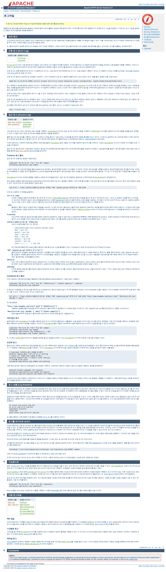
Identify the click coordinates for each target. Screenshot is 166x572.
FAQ (151, 4)
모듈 (140, 4)
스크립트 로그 (12, 529)
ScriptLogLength (27, 513)
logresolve (59, 200)
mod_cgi (11, 502)
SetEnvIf (26, 127)
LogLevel (21, 60)
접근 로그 (71, 99)
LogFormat (27, 124)
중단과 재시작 (100, 524)
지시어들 (146, 4)
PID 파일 (10, 519)
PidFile (23, 502)
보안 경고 (147, 26)
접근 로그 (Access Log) (151, 32)
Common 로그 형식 (15, 155)
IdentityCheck (83, 209)
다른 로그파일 (148, 42)
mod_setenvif (14, 124)
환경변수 (72, 345)
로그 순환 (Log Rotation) (152, 34)
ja (132, 19)
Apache (6, 11)
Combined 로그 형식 (15, 276)
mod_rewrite (13, 505)
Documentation (26, 11)
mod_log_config (15, 122)
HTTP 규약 (65, 264)
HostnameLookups (60, 198)
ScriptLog (24, 509)
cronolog (21, 454)
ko (135, 19)
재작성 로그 (12, 539)
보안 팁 (30, 42)
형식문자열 (34, 151)
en (125, 19)
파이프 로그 (46, 417)
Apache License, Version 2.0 (26, 568)
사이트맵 (161, 4)
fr (128, 19)
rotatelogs (95, 443)
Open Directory (90, 139)
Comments (147, 48)
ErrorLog (21, 58)
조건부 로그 (12, 342)
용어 (155, 4)
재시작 (136, 391)
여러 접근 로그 (13, 318)
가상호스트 (147, 39)
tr (139, 19)
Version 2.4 (36, 11)
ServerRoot (99, 177)
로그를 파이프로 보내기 (152, 37)
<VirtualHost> (117, 466)
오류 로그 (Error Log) (151, 29)
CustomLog (27, 122)
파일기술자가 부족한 (111, 474)
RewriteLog (25, 505)
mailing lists (133, 559)
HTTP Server (14, 11)
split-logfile (55, 490)
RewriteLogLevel (27, 507)
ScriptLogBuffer (27, 511)
